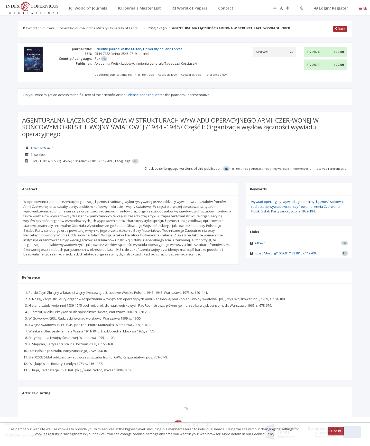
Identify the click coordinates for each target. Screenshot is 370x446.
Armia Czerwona (327, 206)
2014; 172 (157, 28)
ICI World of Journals (38, 28)
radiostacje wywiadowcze (271, 206)
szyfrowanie (302, 206)
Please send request (144, 94)
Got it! (336, 430)
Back (340, 28)
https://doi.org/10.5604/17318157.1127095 (286, 253)
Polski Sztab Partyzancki (270, 211)
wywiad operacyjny (266, 201)
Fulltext (259, 243)
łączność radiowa (329, 201)
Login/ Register (331, 8)
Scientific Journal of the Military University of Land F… (101, 28)
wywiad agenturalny (298, 201)
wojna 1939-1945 (304, 211)
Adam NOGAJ (41, 148)
